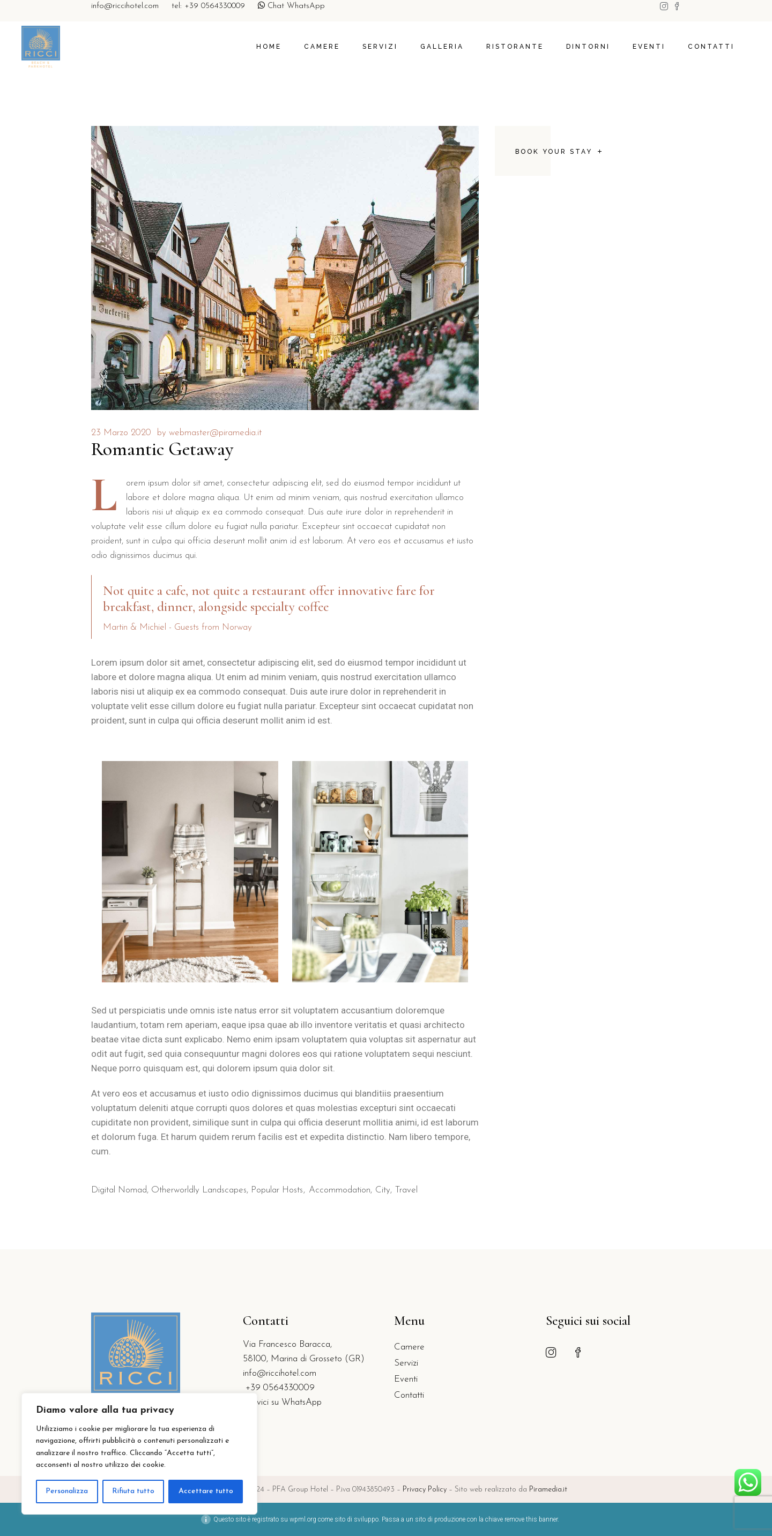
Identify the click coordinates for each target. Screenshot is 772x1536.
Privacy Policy (426, 1490)
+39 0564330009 (279, 1387)
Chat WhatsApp (291, 6)
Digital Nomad (119, 1190)
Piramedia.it (548, 1490)
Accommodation (339, 1190)
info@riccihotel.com (125, 6)
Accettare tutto (206, 1491)
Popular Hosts (277, 1190)
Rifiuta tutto (133, 1491)
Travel (406, 1190)
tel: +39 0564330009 (208, 6)
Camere (409, 1347)
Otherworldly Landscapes (199, 1190)
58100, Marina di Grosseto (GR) (304, 1358)
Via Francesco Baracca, (287, 1344)
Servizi (406, 1363)
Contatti (409, 1395)
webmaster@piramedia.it (215, 432)
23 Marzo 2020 (121, 432)
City (382, 1190)
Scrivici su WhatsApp (282, 1402)
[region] (139, 1454)
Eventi (406, 1379)
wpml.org (303, 1519)
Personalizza (67, 1491)
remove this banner (531, 1519)
